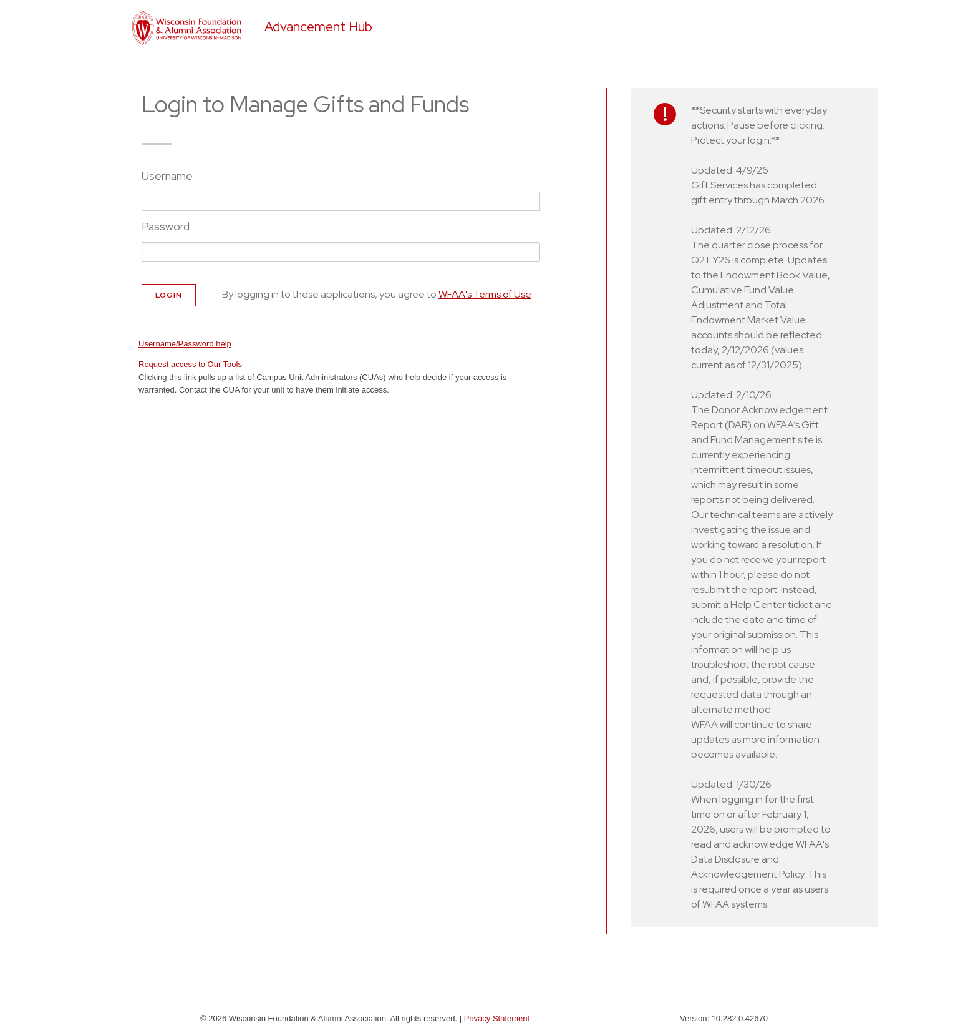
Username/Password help (184, 343)
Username (167, 176)
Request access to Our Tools (190, 364)
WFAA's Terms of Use (484, 294)
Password (166, 226)
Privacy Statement (497, 1018)
